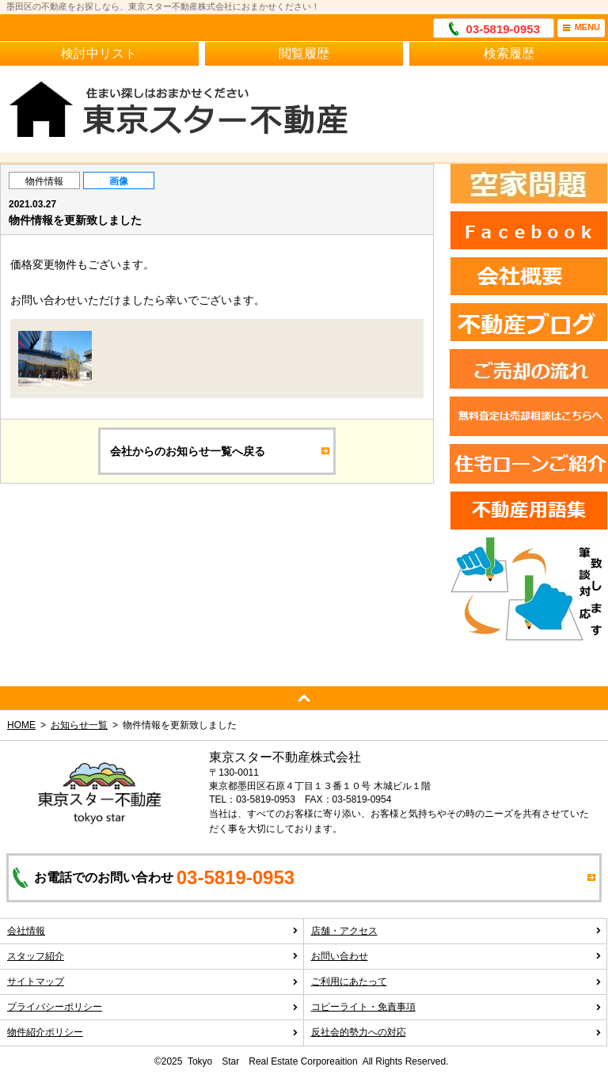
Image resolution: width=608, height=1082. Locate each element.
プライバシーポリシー (152, 1006)
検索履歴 (509, 53)
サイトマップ (152, 981)
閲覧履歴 (304, 53)
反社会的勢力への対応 (456, 1032)
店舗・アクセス (456, 930)
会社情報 (152, 930)
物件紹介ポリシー (152, 1032)
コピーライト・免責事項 (456, 1006)
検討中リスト (99, 53)
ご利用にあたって (456, 981)
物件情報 (44, 181)
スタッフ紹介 (152, 956)
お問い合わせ (456, 956)
